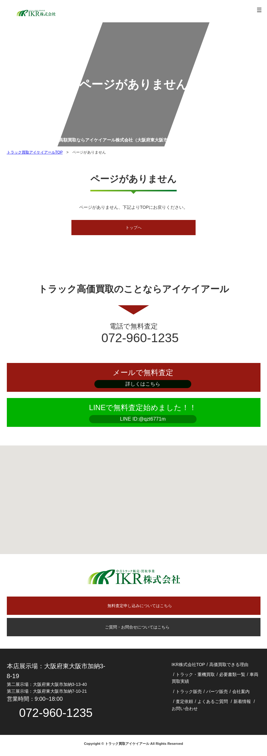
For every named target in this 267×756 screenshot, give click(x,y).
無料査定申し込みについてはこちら (139, 607)
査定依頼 (184, 704)
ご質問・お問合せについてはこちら (133, 629)
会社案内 (241, 694)
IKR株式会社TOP (188, 667)
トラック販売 (189, 694)
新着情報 (242, 704)
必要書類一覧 (232, 677)
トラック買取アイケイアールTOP (35, 152)
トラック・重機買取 (195, 677)
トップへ (133, 228)
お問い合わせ (185, 711)
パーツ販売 (217, 694)
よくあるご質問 (212, 704)
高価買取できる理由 (228, 667)
